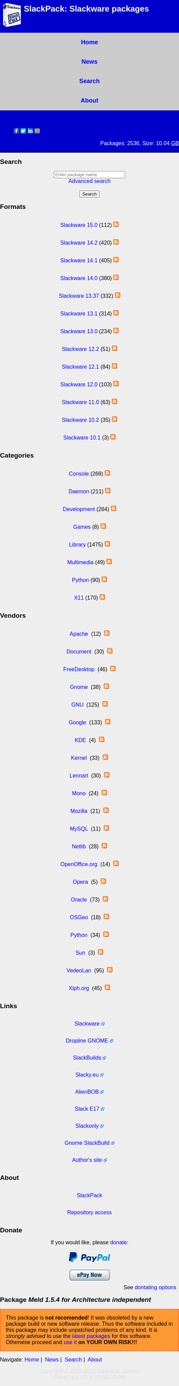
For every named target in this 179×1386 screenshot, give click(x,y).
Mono (79, 793)
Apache (79, 634)
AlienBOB (87, 1092)
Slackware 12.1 (80, 367)
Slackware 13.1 (79, 314)
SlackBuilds (87, 1058)
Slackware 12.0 (79, 384)
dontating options (155, 1287)
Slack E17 (87, 1109)
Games (82, 527)
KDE (80, 740)
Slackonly (87, 1126)
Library (77, 545)
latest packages (91, 1336)
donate (118, 1242)
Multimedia (80, 562)
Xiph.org (79, 988)
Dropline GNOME (87, 1041)
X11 (79, 598)
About (90, 100)
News (89, 61)
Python (80, 580)
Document (78, 651)
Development (79, 509)
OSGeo (79, 917)
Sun (80, 953)
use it (70, 1342)
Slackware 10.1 (82, 438)
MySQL (79, 829)
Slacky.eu (87, 1075)
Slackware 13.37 (79, 296)
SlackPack (89, 1195)
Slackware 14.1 (79, 260)
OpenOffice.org (78, 864)
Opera (80, 882)
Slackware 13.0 (79, 331)
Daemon (79, 491)
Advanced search (90, 181)
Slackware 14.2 (79, 243)
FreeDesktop (79, 669)
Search (89, 81)
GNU (77, 705)
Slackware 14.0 (79, 278)
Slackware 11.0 (80, 402)
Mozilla (78, 811)
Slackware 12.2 (80, 349)
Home (89, 42)
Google (77, 722)
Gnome (79, 687)
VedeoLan (78, 970)
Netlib (79, 846)
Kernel (79, 758)
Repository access (89, 1212)
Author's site (87, 1160)
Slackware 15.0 (79, 225)
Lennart (79, 776)
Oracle (79, 900)
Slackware (87, 1024)
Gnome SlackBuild (86, 1143)
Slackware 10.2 (80, 420)
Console (79, 474)
